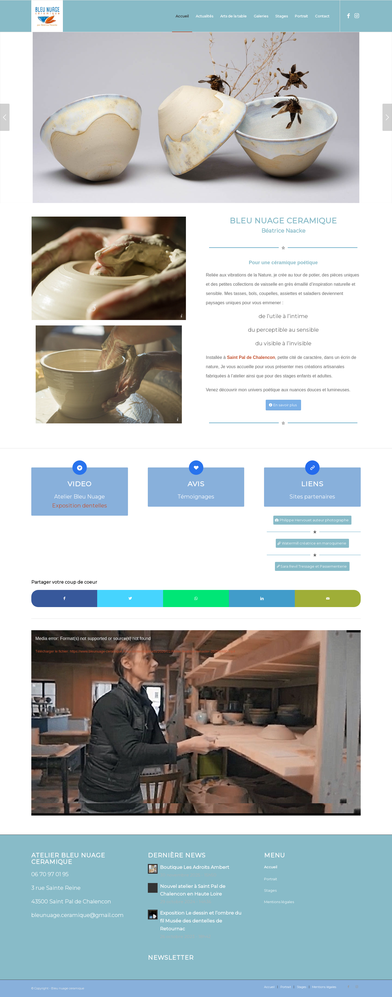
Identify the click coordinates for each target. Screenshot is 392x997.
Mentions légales (279, 902)
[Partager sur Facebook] (64, 598)
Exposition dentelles (79, 505)
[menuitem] (182, 16)
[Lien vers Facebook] (348, 16)
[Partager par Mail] (328, 598)
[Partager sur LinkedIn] (262, 598)
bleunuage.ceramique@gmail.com (77, 915)
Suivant (387, 117)
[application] (196, 723)
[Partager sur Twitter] (130, 598)
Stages (270, 890)
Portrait (270, 879)
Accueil (270, 867)
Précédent (5, 117)
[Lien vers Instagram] (357, 16)
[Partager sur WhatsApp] (196, 598)
